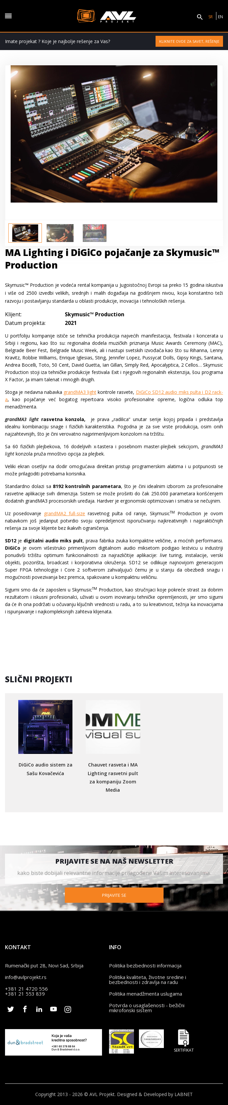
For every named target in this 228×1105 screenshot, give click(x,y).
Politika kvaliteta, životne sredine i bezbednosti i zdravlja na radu (147, 979)
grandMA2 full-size (64, 513)
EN (220, 17)
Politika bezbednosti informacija (145, 965)
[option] (25, 233)
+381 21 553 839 (25, 993)
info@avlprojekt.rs (26, 976)
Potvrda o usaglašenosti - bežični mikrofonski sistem (146, 1007)
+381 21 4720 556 (26, 988)
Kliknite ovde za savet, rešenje (189, 41)
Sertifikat (184, 1040)
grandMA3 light (79, 392)
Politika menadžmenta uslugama (145, 993)
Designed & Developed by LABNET (155, 1094)
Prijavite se (114, 895)
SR (210, 17)
